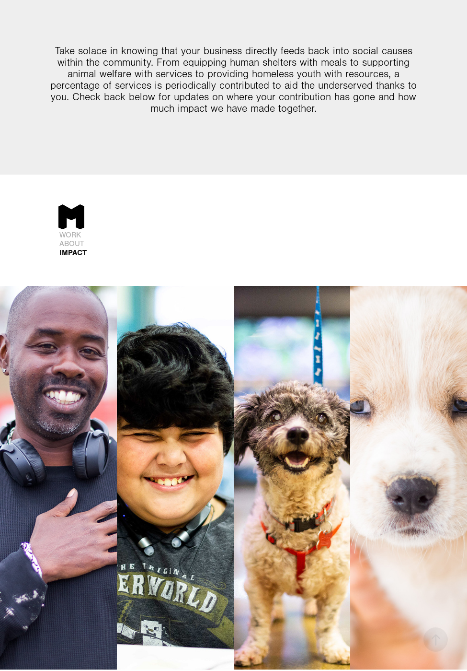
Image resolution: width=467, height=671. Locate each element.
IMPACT (73, 252)
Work (70, 235)
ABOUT (71, 243)
